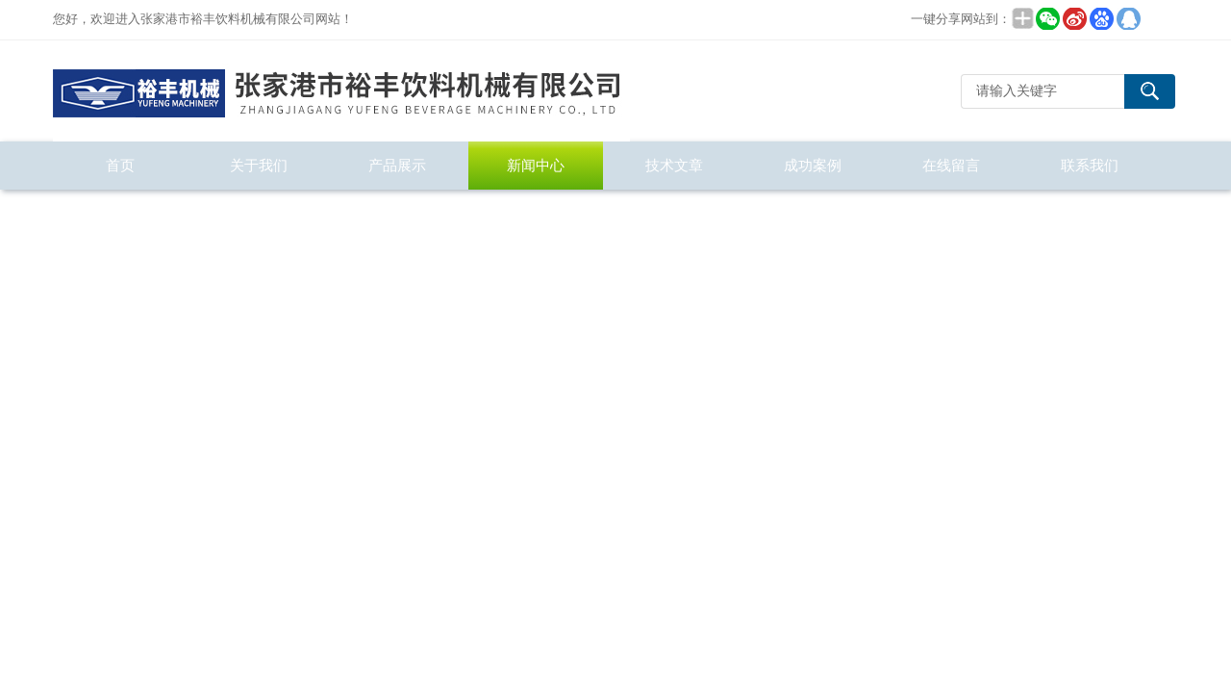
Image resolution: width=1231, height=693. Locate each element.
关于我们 (259, 165)
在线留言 (951, 165)
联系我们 (1089, 165)
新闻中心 (536, 165)
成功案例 (813, 165)
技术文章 (674, 165)
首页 (120, 165)
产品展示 (397, 165)
